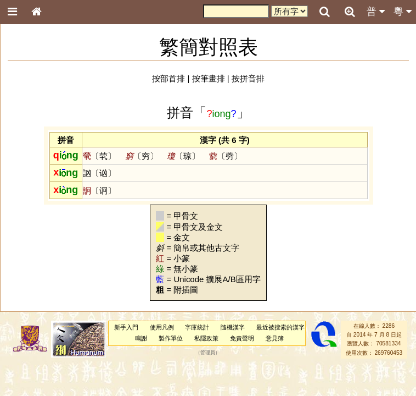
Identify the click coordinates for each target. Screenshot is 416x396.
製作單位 (171, 338)
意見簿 (275, 338)
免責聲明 (242, 338)
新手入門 (126, 327)
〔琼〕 (183, 156)
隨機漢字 (233, 327)
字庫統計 (197, 327)
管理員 (207, 352)
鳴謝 (141, 338)
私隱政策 (206, 338)
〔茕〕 (99, 156)
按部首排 (168, 78)
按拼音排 (248, 78)
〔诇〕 (99, 190)
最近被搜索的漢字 (280, 327)
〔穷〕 (141, 156)
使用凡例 (162, 327)
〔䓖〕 (225, 156)
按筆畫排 (208, 78)
